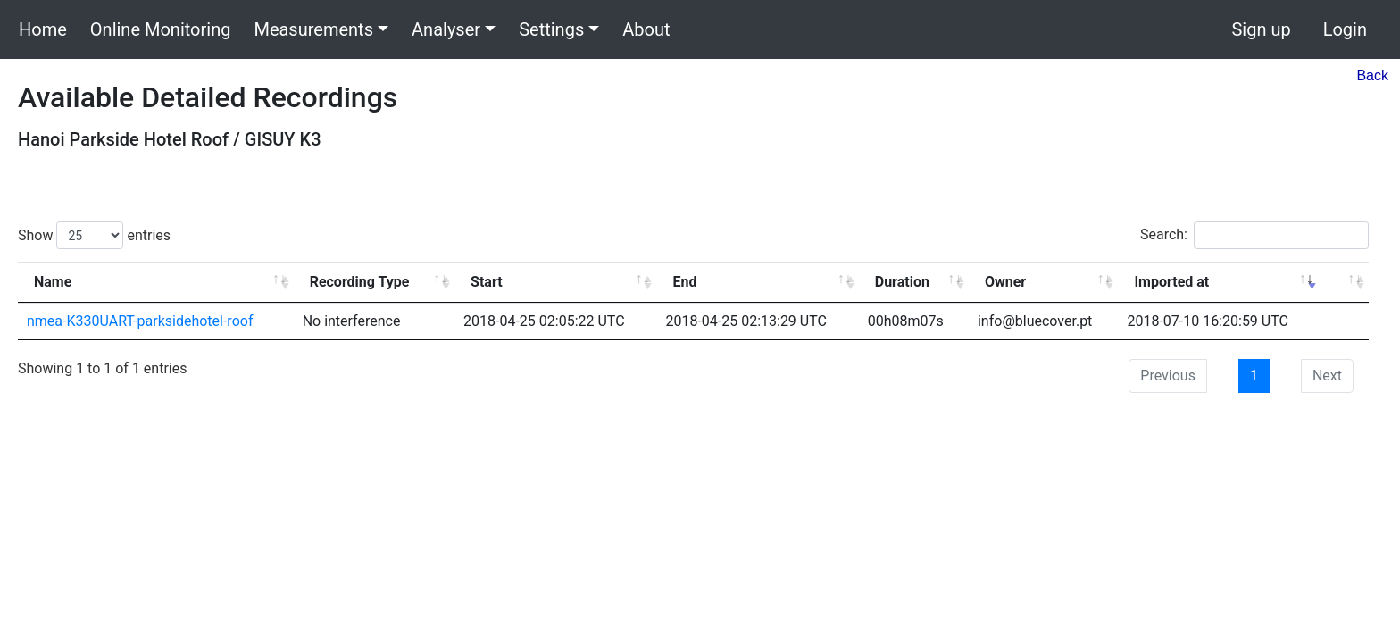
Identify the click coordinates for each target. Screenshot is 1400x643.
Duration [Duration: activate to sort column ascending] (902, 281)
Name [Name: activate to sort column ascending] (52, 281)
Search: (1254, 235)
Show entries (94, 235)
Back (1372, 75)
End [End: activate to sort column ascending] (684, 281)
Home (43, 29)
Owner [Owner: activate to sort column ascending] (1005, 281)
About (646, 29)
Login (1345, 29)
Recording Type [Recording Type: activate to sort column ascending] (360, 281)
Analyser (446, 29)
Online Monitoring (160, 29)
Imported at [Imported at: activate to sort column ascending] (1171, 281)
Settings (551, 29)
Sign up (1260, 29)
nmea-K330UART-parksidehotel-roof (140, 321)
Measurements (313, 29)
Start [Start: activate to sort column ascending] (487, 281)
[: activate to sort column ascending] (1345, 282)
